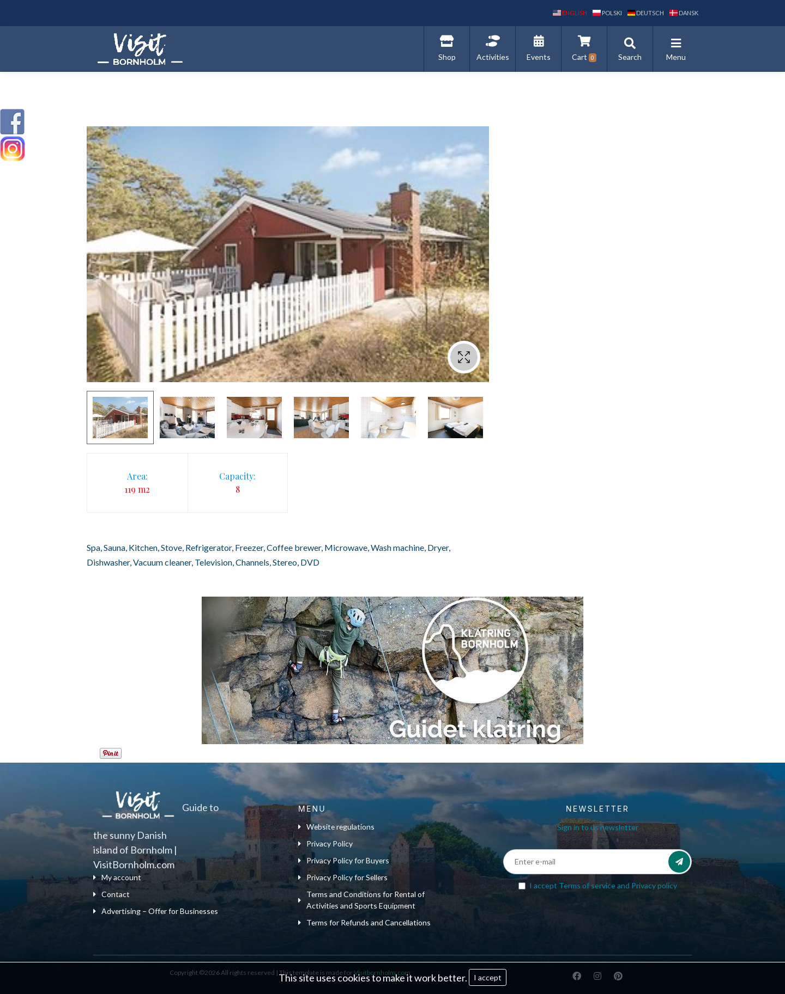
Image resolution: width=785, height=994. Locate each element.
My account (117, 877)
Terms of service (587, 885)
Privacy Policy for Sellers (343, 877)
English (570, 12)
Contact (111, 894)
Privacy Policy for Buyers (344, 861)
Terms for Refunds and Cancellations (365, 923)
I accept (488, 977)
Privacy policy (654, 885)
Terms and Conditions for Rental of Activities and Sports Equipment (362, 900)
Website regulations (337, 827)
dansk (683, 12)
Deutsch (646, 12)
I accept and (603, 885)
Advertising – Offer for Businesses (156, 911)
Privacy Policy (325, 844)
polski (607, 12)
